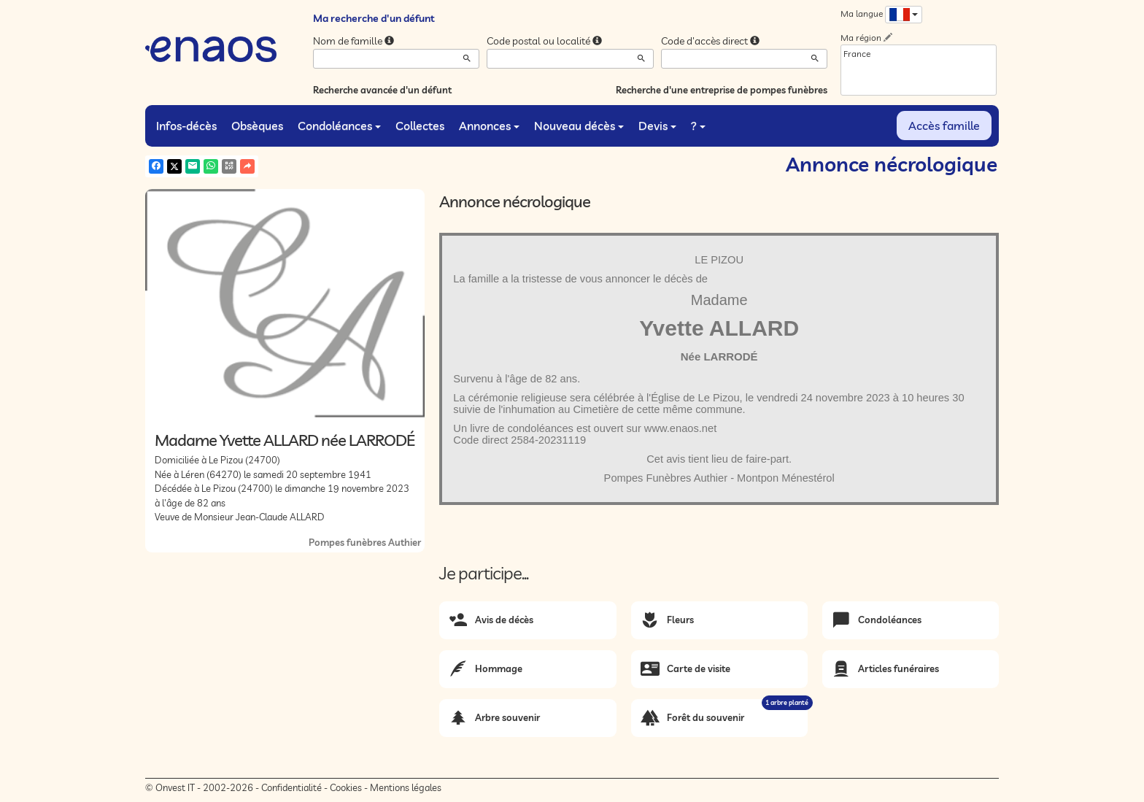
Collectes (419, 125)
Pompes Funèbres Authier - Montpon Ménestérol (719, 478)
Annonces (489, 125)
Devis (657, 125)
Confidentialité (291, 787)
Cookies (346, 787)
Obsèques (257, 125)
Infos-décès (186, 125)
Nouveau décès (579, 125)
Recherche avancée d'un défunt (382, 90)
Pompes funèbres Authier (365, 542)
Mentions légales (405, 787)
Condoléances (339, 125)
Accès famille (944, 125)
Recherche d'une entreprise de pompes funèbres (721, 90)
